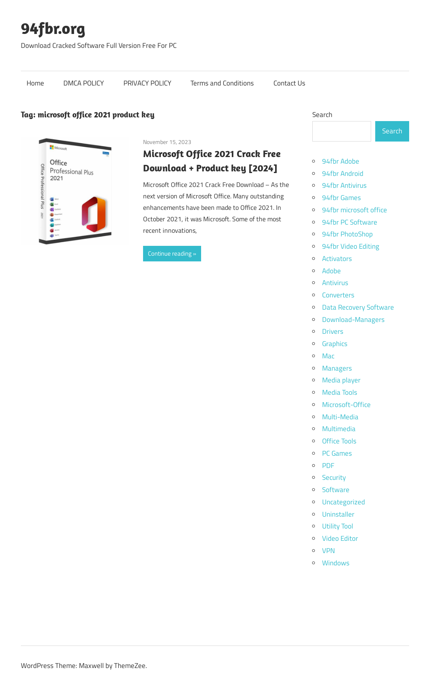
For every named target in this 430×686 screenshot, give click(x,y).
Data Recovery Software (358, 307)
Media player (341, 380)
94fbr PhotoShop (347, 234)
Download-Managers (353, 319)
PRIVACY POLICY (147, 83)
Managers (337, 368)
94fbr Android (342, 173)
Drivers (332, 331)
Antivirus (335, 282)
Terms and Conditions (222, 83)
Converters (338, 295)
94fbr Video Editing (350, 246)
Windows (335, 563)
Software (335, 489)
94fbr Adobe (340, 161)
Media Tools (339, 392)
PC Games (337, 453)
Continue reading (170, 253)
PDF (328, 465)
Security (334, 477)
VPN (328, 550)
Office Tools (339, 441)
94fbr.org (53, 28)
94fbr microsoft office (354, 210)
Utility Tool (337, 526)
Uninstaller (338, 514)
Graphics (334, 343)
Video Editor (340, 538)
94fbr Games (341, 197)
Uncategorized (343, 502)
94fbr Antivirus (344, 185)
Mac (328, 356)
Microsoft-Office (346, 404)
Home (35, 83)
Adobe (331, 270)
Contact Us (289, 83)
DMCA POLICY (83, 83)
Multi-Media (340, 417)
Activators (337, 258)
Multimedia (339, 428)
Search (322, 114)
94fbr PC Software (349, 222)
